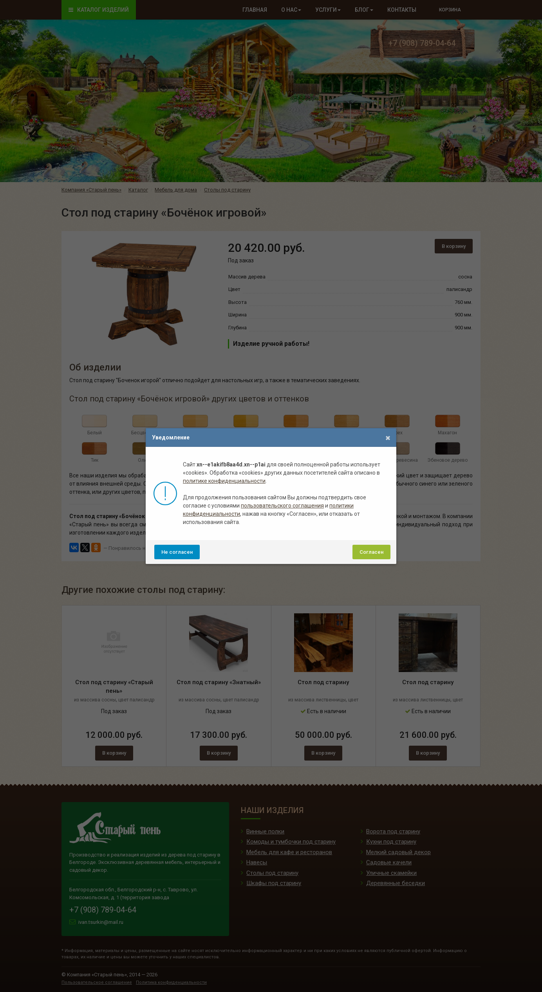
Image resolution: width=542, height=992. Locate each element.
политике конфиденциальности (224, 481)
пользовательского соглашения (282, 505)
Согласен (371, 552)
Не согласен (177, 552)
